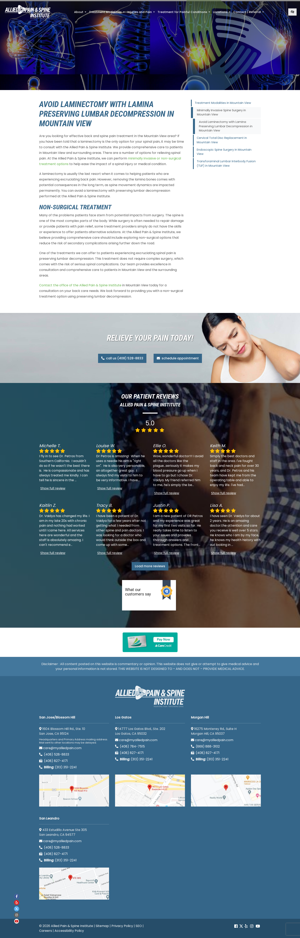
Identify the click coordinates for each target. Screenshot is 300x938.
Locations (222, 13)
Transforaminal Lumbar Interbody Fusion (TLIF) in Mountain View (226, 163)
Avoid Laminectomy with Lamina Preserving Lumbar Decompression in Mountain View (225, 126)
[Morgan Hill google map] (226, 791)
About (80, 13)
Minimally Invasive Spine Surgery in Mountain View (221, 112)
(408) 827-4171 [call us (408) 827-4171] (53, 761)
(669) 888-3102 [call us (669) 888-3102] (206, 746)
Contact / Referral (249, 13)
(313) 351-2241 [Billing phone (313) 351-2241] (58, 767)
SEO (139, 926)
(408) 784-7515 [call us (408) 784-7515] (130, 746)
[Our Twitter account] (241, 926)
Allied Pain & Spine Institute (72, 926)
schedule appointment (178, 358)
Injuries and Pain (141, 13)
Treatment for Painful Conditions (184, 13)
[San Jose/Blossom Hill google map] (74, 791)
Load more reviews (150, 566)
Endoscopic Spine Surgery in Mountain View (224, 152)
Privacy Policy (122, 926)
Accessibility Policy (69, 930)
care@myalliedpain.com (60, 748)
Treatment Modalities (107, 13)
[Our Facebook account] (236, 926)
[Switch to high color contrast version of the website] (292, 12)
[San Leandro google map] (74, 884)
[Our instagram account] (251, 926)
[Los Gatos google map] (150, 791)
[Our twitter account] (16, 908)
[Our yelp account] (246, 926)
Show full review (52, 488)
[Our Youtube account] (258, 926)
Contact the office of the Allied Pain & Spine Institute (80, 285)
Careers (45, 930)
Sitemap (102, 926)
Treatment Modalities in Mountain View (223, 103)
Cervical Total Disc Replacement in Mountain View (222, 140)
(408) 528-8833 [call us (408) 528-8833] (54, 754)
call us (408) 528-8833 (122, 358)
